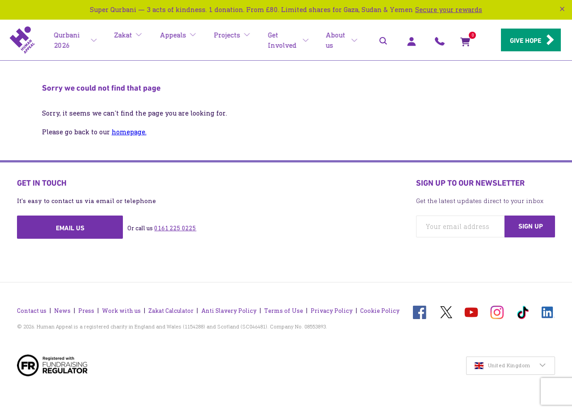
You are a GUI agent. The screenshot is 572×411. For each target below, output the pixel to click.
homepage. (129, 132)
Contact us (31, 308)
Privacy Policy (332, 308)
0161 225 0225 (175, 228)
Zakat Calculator (170, 308)
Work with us (121, 308)
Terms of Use (283, 308)
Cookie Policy (380, 308)
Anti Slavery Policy (229, 308)
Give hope (522, 41)
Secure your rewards (448, 9)
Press (86, 308)
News (62, 308)
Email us (70, 228)
